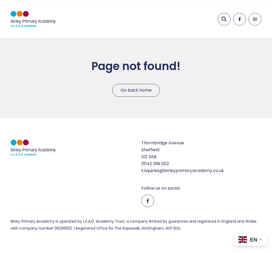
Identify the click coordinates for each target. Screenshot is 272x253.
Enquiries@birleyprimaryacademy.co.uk (182, 171)
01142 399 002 (155, 164)
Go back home (136, 90)
